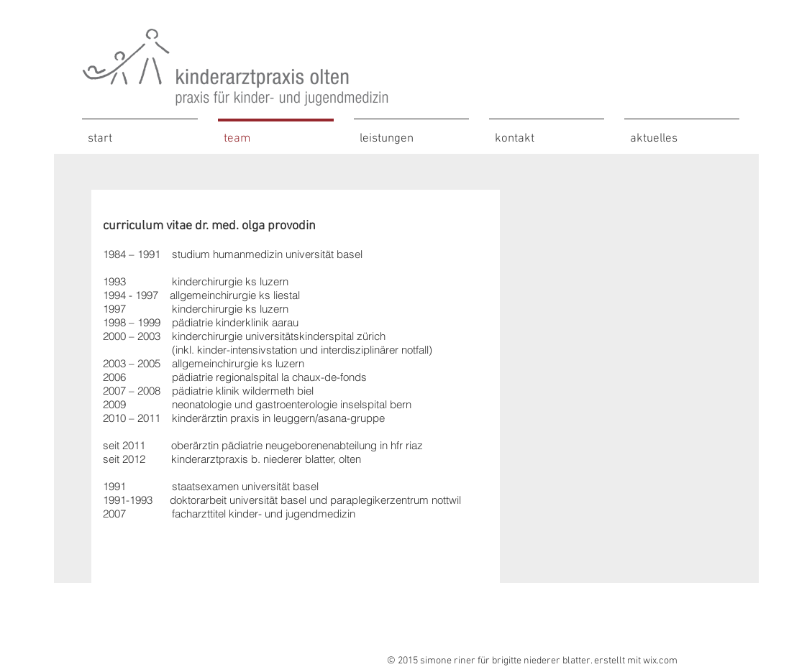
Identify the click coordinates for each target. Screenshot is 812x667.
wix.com (660, 661)
